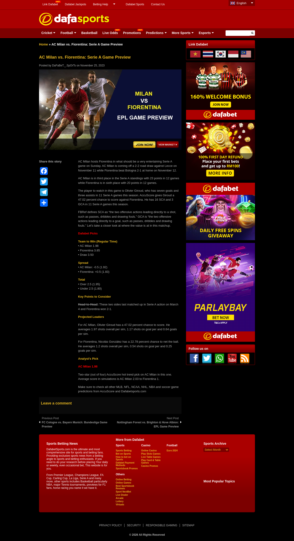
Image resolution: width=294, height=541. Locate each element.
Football (66, 33)
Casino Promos (149, 466)
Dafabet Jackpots (75, 4)
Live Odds (110, 33)
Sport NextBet (123, 491)
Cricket (46, 33)
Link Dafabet (50, 4)
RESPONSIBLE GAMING (161, 525)
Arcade (120, 498)
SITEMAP (188, 525)
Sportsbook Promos (127, 468)
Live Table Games (151, 457)
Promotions (132, 33)
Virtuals (120, 504)
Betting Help (100, 4)
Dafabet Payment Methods (125, 464)
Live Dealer (122, 495)
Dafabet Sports (135, 4)
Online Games (123, 482)
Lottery (120, 501)
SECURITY (134, 525)
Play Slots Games (151, 454)
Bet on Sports (123, 454)
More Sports (181, 33)
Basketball (89, 33)
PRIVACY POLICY (110, 525)
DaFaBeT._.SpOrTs (64, 65)
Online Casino (149, 450)
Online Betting (123, 479)
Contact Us (158, 4)
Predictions (154, 33)
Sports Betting (124, 450)
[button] (252, 33)
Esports (205, 33)
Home (43, 44)
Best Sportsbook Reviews (125, 487)
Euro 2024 (172, 450)
